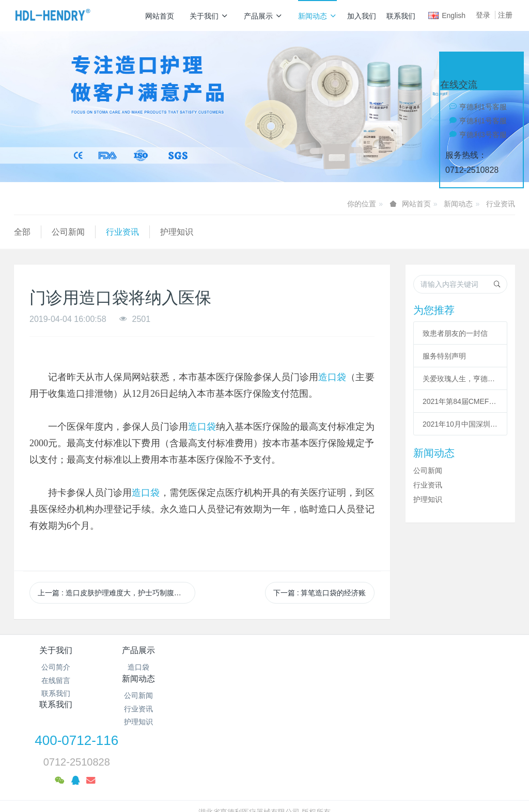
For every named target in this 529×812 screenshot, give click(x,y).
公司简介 (55, 667)
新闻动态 (317, 16)
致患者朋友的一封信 (455, 333)
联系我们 (400, 16)
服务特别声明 (444, 356)
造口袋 (332, 377)
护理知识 (176, 232)
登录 (483, 15)
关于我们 (209, 16)
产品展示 (263, 16)
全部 (22, 232)
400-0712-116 (411, 657)
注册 (505, 15)
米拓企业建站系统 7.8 (271, 768)
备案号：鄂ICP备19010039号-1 (264, 755)
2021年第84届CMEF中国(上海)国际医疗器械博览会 (460, 401)
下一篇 (319, 593)
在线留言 (55, 680)
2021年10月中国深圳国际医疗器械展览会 (460, 424)
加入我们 (361, 16)
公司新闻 (68, 232)
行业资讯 (500, 204)
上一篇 (116, 593)
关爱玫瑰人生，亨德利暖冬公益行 (460, 379)
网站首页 (159, 16)
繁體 (264, 787)
